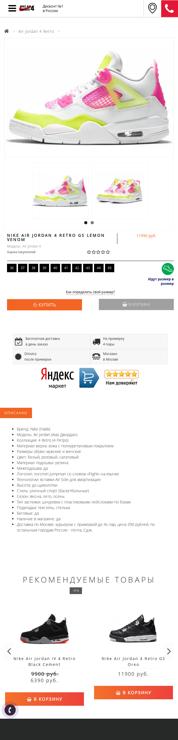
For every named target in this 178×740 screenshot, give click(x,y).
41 (66, 267)
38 (33, 267)
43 (88, 267)
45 (110, 267)
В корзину (136, 304)
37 (23, 267)
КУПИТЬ (47, 305)
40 (55, 267)
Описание (16, 413)
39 (44, 267)
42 (77, 267)
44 (99, 267)
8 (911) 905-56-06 (169, 8)
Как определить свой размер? (90, 292)
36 (12, 267)
